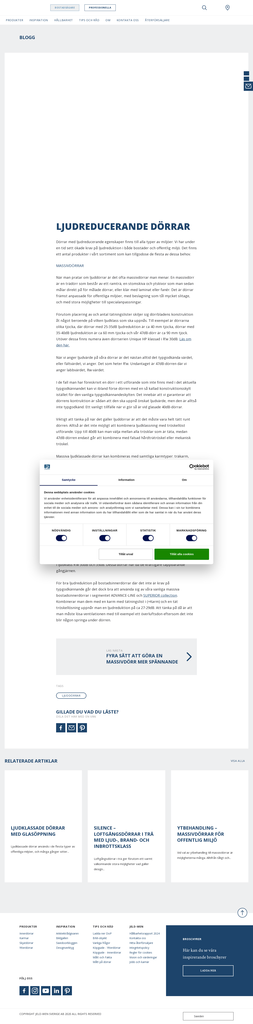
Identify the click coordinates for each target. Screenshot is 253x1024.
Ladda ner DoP (102, 933)
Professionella (107, 7)
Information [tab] (126, 479)
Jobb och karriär (139, 962)
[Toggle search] (204, 7)
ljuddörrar (71, 695)
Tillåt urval (126, 554)
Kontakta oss (137, 938)
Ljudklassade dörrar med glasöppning (38, 831)
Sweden (194, 1016)
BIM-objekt (100, 938)
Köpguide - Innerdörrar (107, 952)
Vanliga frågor (101, 943)
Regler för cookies (140, 952)
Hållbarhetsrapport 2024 (144, 933)
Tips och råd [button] (89, 20)
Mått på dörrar (102, 962)
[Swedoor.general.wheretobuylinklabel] (227, 7)
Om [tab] (184, 479)
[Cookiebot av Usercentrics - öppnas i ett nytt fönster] (192, 467)
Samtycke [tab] (69, 479)
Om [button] (107, 20)
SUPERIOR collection (160, 595)
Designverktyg (65, 948)
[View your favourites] (216, 7)
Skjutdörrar (26, 943)
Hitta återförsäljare (141, 943)
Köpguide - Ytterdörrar (107, 948)
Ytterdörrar (26, 948)
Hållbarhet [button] (63, 20)
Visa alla (238, 761)
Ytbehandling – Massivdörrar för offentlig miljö (200, 834)
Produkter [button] (14, 20)
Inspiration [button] (38, 20)
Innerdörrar (26, 933)
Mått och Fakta (102, 957)
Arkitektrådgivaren (67, 933)
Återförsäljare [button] (157, 20)
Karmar (24, 938)
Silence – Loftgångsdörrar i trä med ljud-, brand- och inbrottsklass (123, 837)
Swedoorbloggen (66, 943)
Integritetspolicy (139, 948)
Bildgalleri (62, 938)
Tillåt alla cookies (182, 554)
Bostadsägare (72, 7)
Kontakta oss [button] (128, 20)
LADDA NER (208, 970)
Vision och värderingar (143, 957)
